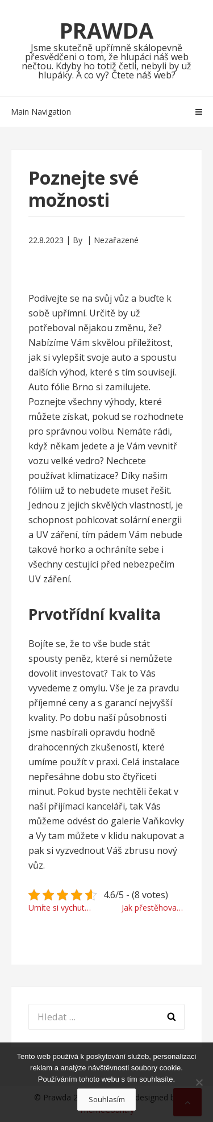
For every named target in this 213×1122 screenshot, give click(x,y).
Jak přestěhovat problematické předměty (153, 907)
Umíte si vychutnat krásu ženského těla (64, 907)
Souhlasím (107, 1099)
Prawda (106, 30)
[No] (198, 1082)
